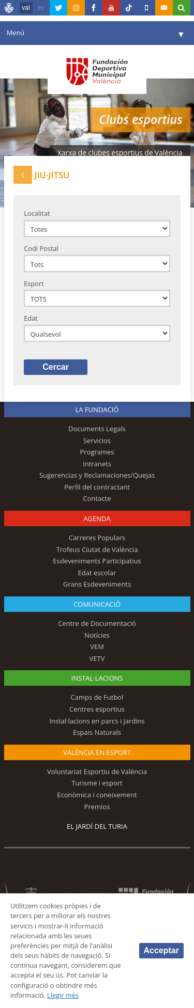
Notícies (97, 635)
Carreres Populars (97, 537)
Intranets (97, 463)
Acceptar (161, 950)
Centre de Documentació (97, 623)
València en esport (97, 752)
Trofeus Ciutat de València (97, 549)
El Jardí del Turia (97, 826)
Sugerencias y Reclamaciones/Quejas (97, 475)
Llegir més (63, 995)
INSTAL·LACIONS (97, 678)
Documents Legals (97, 428)
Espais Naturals (97, 732)
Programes (97, 451)
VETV (97, 658)
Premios (97, 806)
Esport (34, 283)
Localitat (37, 213)
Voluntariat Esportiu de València (97, 771)
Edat (31, 318)
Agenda (96, 518)
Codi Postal (41, 248)
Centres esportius (97, 709)
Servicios (97, 440)
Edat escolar (97, 572)
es (41, 7)
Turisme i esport (97, 783)
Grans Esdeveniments (97, 584)
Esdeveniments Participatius (97, 560)
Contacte (97, 498)
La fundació (97, 409)
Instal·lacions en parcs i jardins (97, 721)
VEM (97, 646)
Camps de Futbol (97, 697)
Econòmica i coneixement (97, 794)
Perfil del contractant (97, 487)
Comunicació (97, 604)
